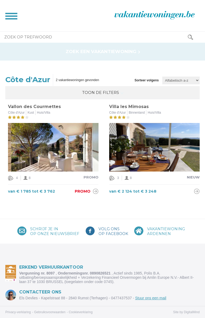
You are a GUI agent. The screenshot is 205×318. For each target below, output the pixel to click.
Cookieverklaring (80, 312)
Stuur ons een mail (150, 298)
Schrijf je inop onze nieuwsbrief (54, 231)
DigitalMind (192, 312)
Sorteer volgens (147, 80)
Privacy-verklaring (18, 312)
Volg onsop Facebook (113, 231)
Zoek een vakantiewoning (101, 51)
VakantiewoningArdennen (166, 231)
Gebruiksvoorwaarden (49, 312)
